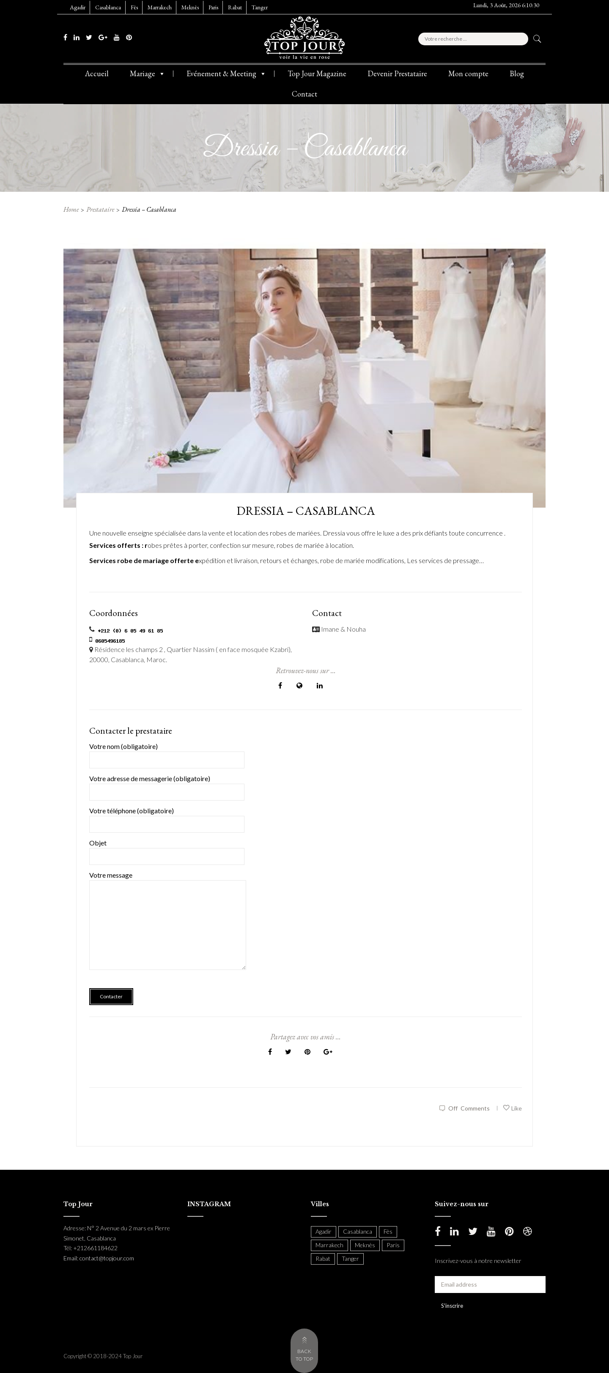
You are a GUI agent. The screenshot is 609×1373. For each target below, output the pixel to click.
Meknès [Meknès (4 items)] (365, 1245)
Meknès (190, 7)
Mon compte (468, 73)
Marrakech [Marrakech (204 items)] (329, 1245)
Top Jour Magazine (317, 73)
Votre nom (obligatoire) (166, 753)
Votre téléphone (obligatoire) (166, 817)
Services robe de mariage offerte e (144, 560)
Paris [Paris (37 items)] (393, 1245)
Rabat (235, 7)
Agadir (77, 7)
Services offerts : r (118, 545)
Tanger (260, 7)
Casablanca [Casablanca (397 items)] (357, 1231)
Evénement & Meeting (226, 74)
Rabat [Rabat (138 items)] (322, 1258)
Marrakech (160, 7)
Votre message (167, 926)
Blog (517, 73)
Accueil (97, 73)
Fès (134, 7)
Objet (166, 849)
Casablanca (108, 7)
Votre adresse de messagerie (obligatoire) (166, 785)
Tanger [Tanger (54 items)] (350, 1258)
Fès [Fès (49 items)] (388, 1231)
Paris (213, 7)
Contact (304, 94)
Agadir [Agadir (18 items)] (323, 1231)
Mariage (147, 74)
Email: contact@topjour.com (98, 1258)
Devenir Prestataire (397, 73)
